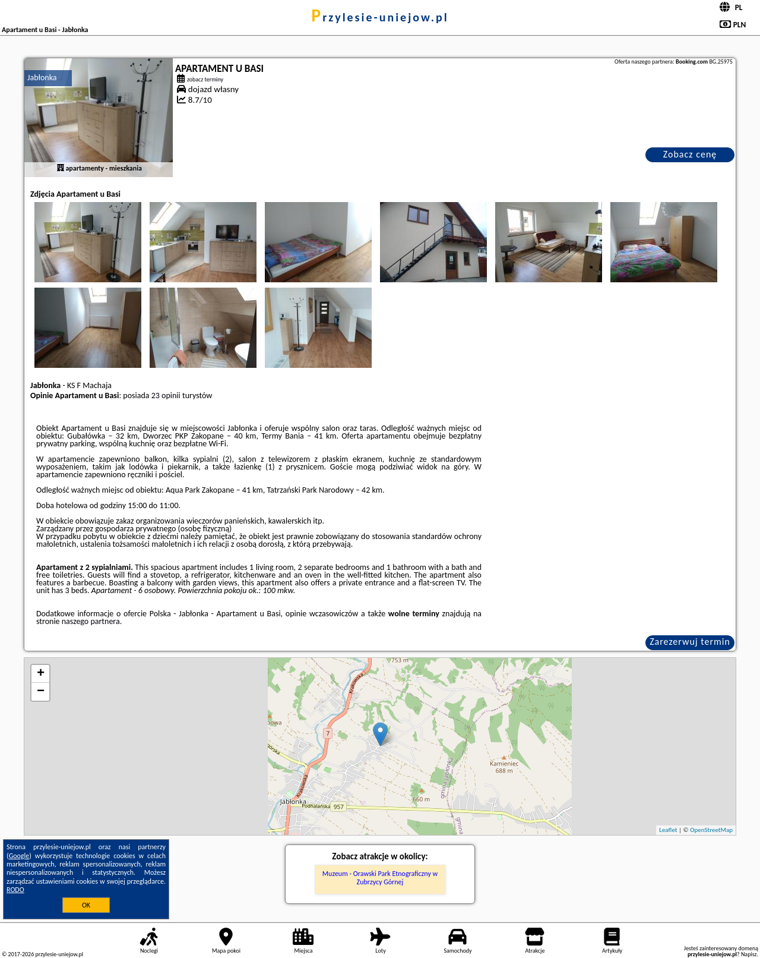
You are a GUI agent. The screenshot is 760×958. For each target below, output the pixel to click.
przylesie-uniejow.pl (379, 17)
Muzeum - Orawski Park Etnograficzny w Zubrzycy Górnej (380, 877)
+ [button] (41, 674)
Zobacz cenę (690, 154)
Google (19, 856)
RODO (15, 889)
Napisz (749, 954)
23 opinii (165, 395)
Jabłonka (42, 78)
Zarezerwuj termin (690, 641)
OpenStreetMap (711, 830)
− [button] (41, 692)
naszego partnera (91, 621)
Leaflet (668, 830)
